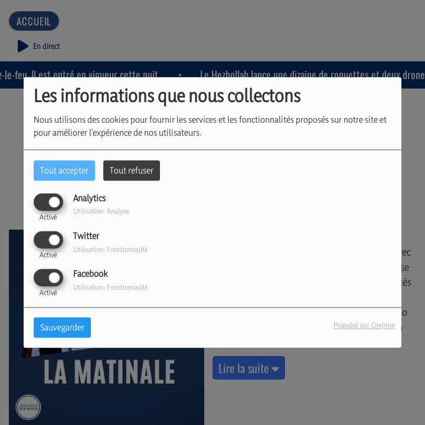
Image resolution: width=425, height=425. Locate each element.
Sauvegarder (62, 328)
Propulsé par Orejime (364, 325)
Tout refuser (131, 170)
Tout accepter (64, 170)
